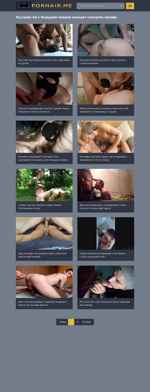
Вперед (86, 322)
